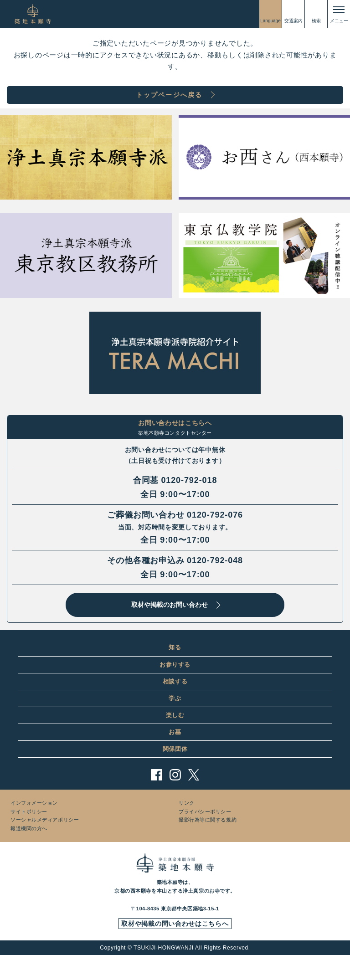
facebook (156, 774)
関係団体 (175, 748)
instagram (175, 774)
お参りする (175, 664)
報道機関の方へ (28, 828)
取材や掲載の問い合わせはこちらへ (174, 923)
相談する (175, 681)
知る (175, 647)
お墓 (175, 732)
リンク (187, 803)
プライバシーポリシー (205, 811)
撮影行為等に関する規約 (208, 819)
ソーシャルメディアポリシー (44, 819)
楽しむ (175, 715)
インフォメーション (34, 803)
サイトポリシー (28, 811)
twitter (194, 774)
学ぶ (175, 698)
